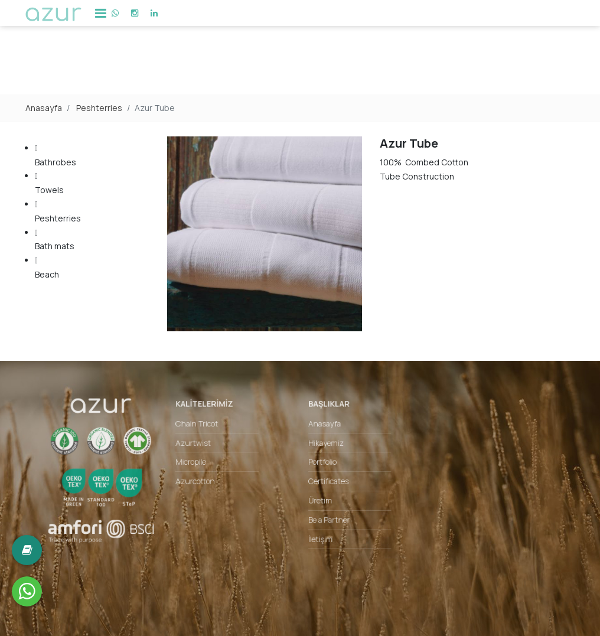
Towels (58, 182)
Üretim (317, 499)
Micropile (205, 466)
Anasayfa (43, 107)
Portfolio (319, 466)
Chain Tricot (210, 432)
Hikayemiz (322, 449)
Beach (58, 266)
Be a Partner (325, 516)
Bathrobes (58, 154)
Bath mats (58, 239)
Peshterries (99, 107)
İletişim (317, 533)
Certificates (324, 483)
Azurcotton (209, 483)
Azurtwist (207, 449)
